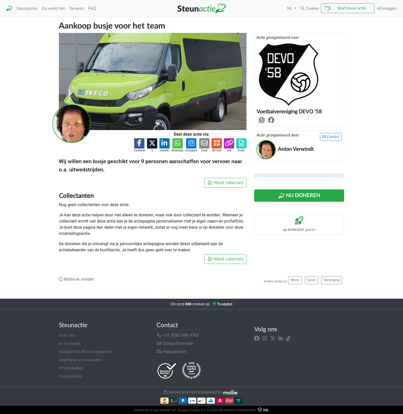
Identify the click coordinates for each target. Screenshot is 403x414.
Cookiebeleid (71, 376)
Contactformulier (175, 343)
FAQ (92, 8)
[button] (309, 8)
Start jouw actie (351, 8)
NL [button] (290, 8)
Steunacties (27, 8)
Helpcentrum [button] (171, 351)
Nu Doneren (299, 196)
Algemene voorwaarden (80, 359)
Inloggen (387, 8)
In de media (69, 343)
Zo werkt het (53, 8)
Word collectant (225, 182)
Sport (311, 280)
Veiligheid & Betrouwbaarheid (85, 351)
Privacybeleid (71, 368)
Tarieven (76, 8)
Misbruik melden (76, 279)
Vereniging (332, 280)
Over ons (67, 335)
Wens (294, 280)
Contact (331, 137)
